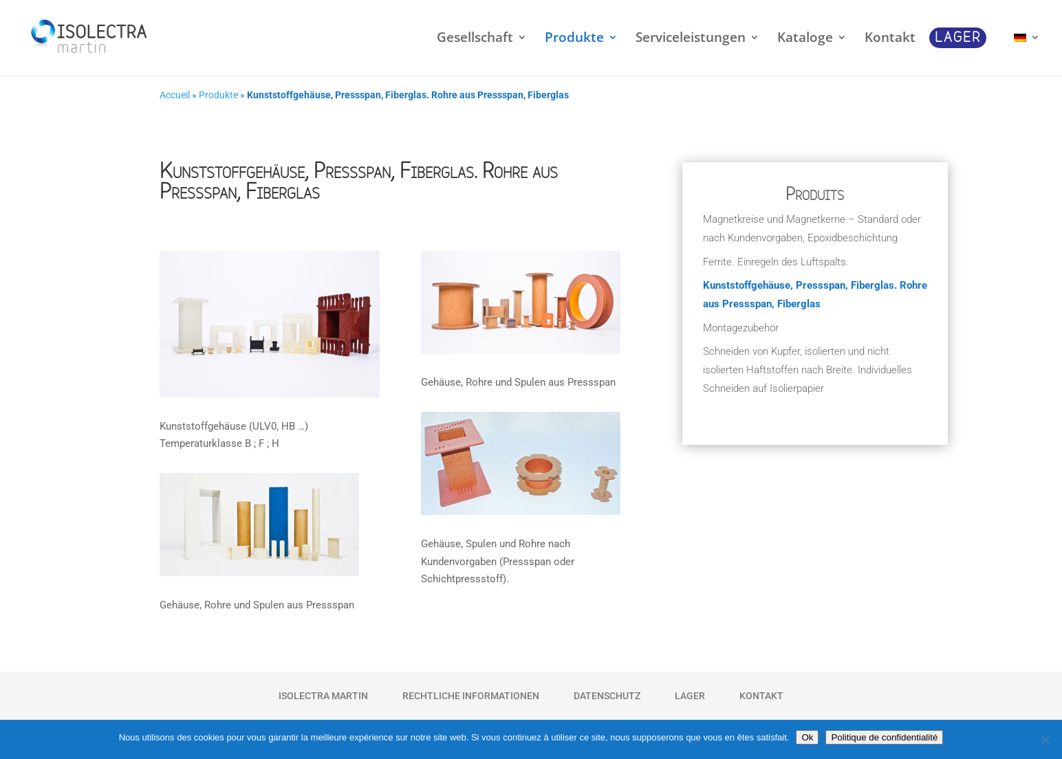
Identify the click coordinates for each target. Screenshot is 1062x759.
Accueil (175, 95)
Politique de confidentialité (884, 737)
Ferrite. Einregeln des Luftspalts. (776, 262)
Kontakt (761, 695)
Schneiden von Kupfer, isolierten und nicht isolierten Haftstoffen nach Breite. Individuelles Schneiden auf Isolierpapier (807, 370)
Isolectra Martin (323, 695)
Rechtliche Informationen (470, 695)
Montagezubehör (741, 328)
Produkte (218, 95)
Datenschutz (607, 695)
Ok (807, 737)
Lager (690, 695)
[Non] (1045, 740)
